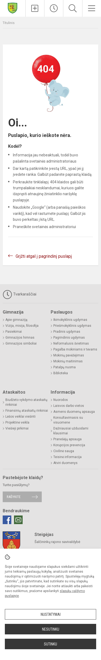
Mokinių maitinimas (68, 361)
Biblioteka (60, 373)
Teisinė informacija (67, 457)
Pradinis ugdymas (66, 332)
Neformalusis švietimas (71, 343)
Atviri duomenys (65, 463)
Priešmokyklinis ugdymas (72, 326)
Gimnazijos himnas (19, 337)
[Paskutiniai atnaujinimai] (53, 8)
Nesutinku (50, 629)
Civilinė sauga (63, 451)
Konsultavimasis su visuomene (68, 420)
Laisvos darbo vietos (68, 406)
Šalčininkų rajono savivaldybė (57, 542)
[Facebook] (7, 519)
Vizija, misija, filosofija (22, 326)
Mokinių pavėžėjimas (68, 355)
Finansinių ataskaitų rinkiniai (26, 410)
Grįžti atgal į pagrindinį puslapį (44, 256)
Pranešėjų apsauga (67, 439)
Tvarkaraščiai (19, 294)
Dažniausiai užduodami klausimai (70, 431)
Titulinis (9, 23)
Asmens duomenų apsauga (74, 412)
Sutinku (50, 644)
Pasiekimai (13, 332)
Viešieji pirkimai (17, 428)
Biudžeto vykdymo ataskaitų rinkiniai (26, 402)
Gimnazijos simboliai (21, 343)
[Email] (18, 519)
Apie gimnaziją (16, 320)
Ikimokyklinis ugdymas (70, 320)
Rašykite (13, 497)
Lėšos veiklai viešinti (20, 416)
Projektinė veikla (17, 422)
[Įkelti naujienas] (35, 8)
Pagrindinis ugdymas (69, 337)
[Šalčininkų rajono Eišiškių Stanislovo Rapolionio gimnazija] (12, 7)
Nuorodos (60, 400)
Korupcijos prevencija (69, 445)
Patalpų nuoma (64, 367)
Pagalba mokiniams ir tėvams (75, 349)
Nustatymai (51, 614)
